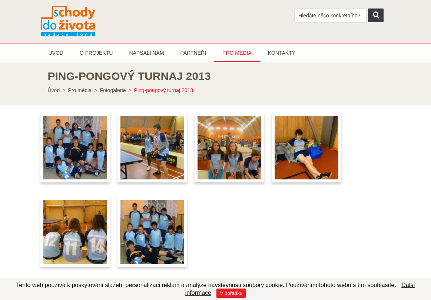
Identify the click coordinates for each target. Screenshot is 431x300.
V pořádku (231, 293)
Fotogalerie (113, 90)
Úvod (54, 90)
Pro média (80, 90)
